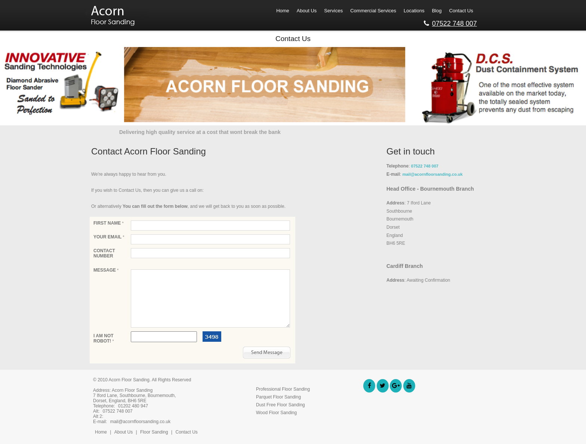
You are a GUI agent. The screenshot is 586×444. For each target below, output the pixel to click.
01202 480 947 (133, 406)
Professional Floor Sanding (283, 389)
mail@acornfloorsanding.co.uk (433, 174)
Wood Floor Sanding (276, 412)
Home (101, 432)
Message (105, 270)
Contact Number (104, 253)
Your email (108, 237)
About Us (123, 432)
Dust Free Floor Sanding (280, 404)
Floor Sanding (154, 432)
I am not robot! (103, 338)
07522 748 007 (450, 22)
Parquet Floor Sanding (278, 397)
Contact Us (186, 432)
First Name (108, 223)
